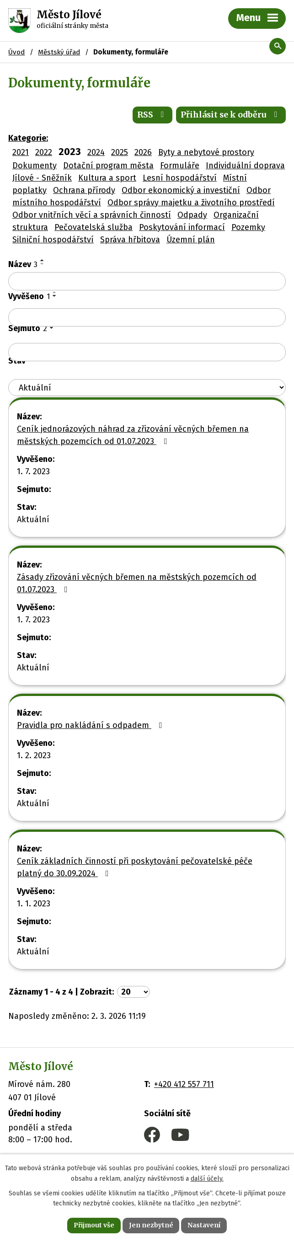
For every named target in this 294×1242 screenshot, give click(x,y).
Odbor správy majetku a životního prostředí (191, 203)
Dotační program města (108, 166)
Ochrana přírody (84, 191)
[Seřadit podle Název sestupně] (42, 265)
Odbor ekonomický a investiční (181, 191)
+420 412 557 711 (184, 1085)
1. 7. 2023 (33, 472)
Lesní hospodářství (180, 179)
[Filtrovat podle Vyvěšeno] (147, 318)
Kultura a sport (107, 179)
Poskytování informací (182, 228)
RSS (150, 116)
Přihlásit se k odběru (230, 116)
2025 (119, 153)
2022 (43, 153)
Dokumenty (34, 166)
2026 (143, 153)
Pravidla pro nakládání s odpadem (91, 726)
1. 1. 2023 (33, 904)
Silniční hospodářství (53, 241)
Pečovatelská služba (93, 228)
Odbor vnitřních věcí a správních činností (91, 216)
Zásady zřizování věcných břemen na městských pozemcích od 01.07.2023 (137, 584)
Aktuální (33, 520)
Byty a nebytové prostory (206, 153)
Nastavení (205, 1225)
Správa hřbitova (130, 241)
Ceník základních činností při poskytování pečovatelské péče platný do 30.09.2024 (134, 868)
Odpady (192, 216)
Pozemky (248, 228)
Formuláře (179, 166)
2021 (20, 153)
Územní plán (190, 241)
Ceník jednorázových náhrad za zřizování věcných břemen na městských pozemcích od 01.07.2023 (133, 436)
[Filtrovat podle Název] (147, 282)
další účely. (207, 1178)
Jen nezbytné (151, 1225)
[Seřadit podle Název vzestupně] (42, 261)
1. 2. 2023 (34, 756)
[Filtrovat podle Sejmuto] (147, 353)
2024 (96, 153)
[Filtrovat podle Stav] (147, 388)
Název (22, 265)
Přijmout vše (93, 1225)
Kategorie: (28, 139)
